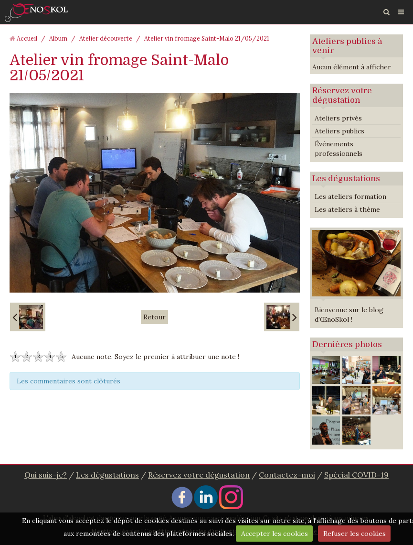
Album (58, 38)
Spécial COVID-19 (356, 475)
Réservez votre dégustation (342, 95)
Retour (154, 317)
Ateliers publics (339, 131)
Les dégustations (346, 178)
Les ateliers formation (350, 196)
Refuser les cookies (354, 533)
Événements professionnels (338, 149)
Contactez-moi (287, 475)
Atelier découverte (105, 38)
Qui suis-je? (45, 475)
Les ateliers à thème (347, 209)
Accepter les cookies (274, 533)
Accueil (27, 38)
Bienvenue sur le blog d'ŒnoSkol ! (349, 314)
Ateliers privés (338, 118)
